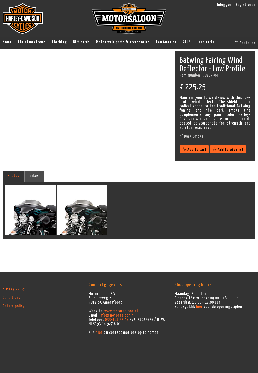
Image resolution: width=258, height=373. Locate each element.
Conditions (11, 298)
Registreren (245, 5)
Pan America (166, 42)
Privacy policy (14, 289)
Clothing (59, 42)
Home (7, 42)
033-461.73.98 (116, 320)
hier (99, 332)
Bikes (34, 176)
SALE (186, 42)
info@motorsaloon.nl (117, 315)
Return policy (13, 306)
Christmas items (32, 42)
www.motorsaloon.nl (121, 311)
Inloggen (224, 5)
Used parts (205, 42)
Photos (13, 176)
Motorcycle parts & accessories (123, 42)
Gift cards (81, 42)
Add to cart (194, 150)
